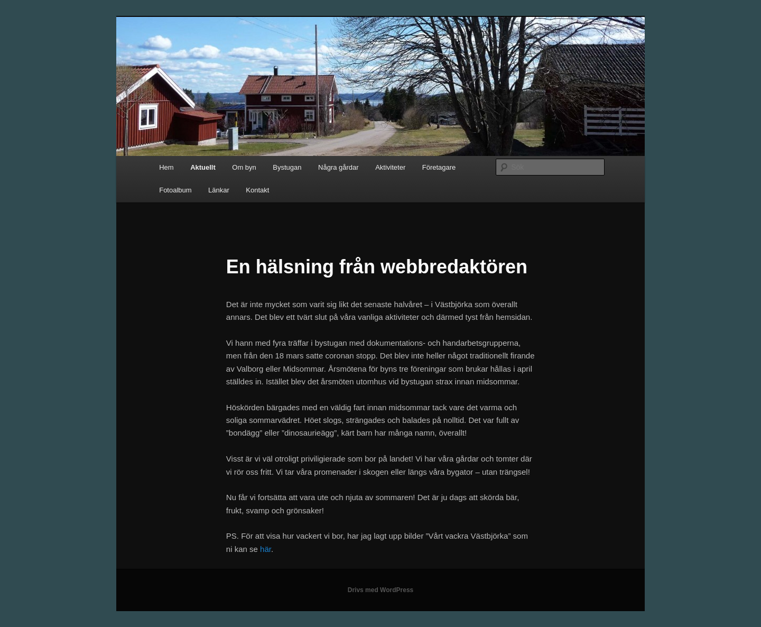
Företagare (439, 167)
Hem (166, 167)
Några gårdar (338, 167)
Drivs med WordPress (381, 590)
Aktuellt (203, 167)
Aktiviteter (390, 167)
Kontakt (257, 190)
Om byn (244, 167)
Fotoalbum (175, 190)
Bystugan (287, 167)
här (265, 549)
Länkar (218, 190)
